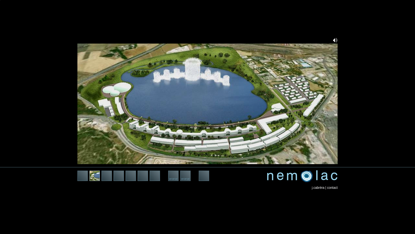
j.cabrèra (318, 187)
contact (332, 187)
